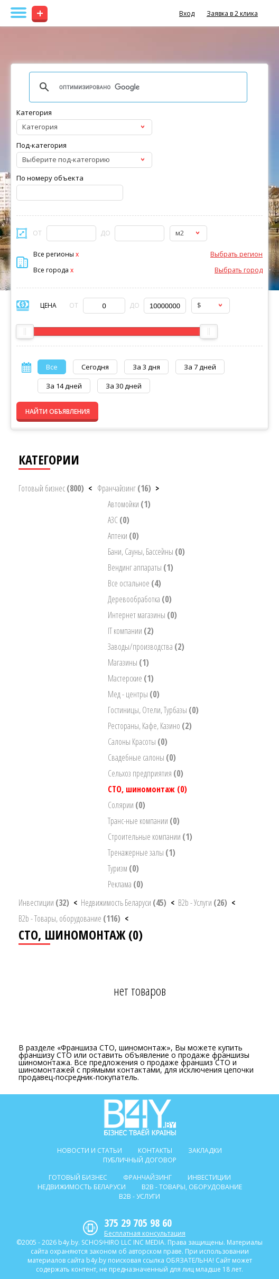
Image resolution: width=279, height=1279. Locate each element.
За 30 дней (124, 386)
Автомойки (129, 504)
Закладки (205, 1150)
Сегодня (95, 367)
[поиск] (136, 87)
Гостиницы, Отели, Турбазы (153, 710)
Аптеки (123, 535)
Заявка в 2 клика (232, 13)
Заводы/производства (146, 646)
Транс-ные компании (144, 821)
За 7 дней (200, 367)
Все (52, 367)
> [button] (157, 488)
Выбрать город (239, 270)
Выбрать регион (236, 254)
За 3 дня (146, 367)
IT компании (131, 631)
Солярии (126, 805)
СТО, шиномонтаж (147, 789)
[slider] (25, 331)
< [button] (90, 488)
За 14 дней (64, 386)
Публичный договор (139, 1159)
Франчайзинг (124, 488)
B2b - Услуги (202, 902)
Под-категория (41, 145)
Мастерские (131, 678)
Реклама (125, 884)
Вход (186, 13)
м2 (179, 233)
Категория (34, 112)
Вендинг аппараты (140, 567)
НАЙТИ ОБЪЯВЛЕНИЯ (57, 411)
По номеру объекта (49, 178)
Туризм (123, 868)
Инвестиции (43, 902)
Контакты (155, 1150)
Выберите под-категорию (66, 159)
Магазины (128, 662)
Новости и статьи (89, 1150)
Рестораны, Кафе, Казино (150, 726)
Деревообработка (140, 599)
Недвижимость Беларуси (123, 902)
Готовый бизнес (51, 488)
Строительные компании (150, 836)
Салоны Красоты (138, 741)
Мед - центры (134, 694)
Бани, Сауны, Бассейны (146, 551)
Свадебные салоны (142, 757)
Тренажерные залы (141, 852)
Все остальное (134, 583)
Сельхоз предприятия (145, 773)
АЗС (118, 520)
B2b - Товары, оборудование (69, 918)
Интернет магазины (142, 615)
